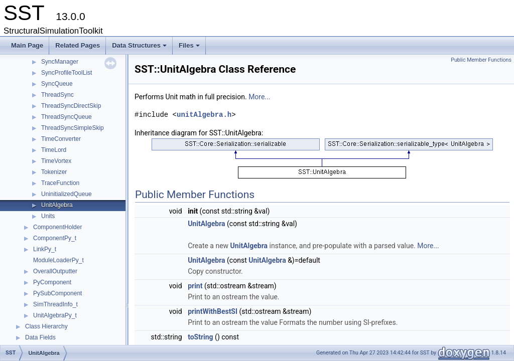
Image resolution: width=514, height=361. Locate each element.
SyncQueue (57, 83)
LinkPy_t (44, 249)
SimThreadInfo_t (55, 304)
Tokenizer (54, 171)
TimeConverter (61, 138)
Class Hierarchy (46, 326)
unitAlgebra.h (204, 114)
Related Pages (77, 45)
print (195, 286)
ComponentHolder (57, 227)
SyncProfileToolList (66, 72)
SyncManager (59, 61)
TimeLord (53, 149)
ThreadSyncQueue (66, 116)
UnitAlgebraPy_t (55, 315)
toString (200, 337)
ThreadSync (57, 94)
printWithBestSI (212, 311)
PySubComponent (57, 293)
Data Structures (140, 48)
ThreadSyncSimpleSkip (72, 127)
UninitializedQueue (66, 194)
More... (259, 97)
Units (48, 216)
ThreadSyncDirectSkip (71, 105)
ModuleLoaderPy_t (58, 260)
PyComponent (52, 282)
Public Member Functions (481, 60)
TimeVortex (56, 160)
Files (190, 48)
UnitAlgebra (57, 205)
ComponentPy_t (54, 238)
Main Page (27, 45)
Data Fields (40, 337)
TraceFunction (60, 183)
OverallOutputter (55, 271)
